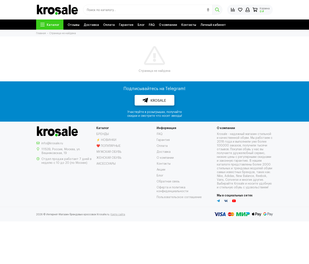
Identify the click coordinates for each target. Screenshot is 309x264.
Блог (141, 24)
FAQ (152, 24)
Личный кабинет (213, 24)
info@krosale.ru (52, 143)
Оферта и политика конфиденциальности (172, 189)
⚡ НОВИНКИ (106, 140)
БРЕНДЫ (102, 134)
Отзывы (73, 24)
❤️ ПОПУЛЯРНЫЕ (108, 145)
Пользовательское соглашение (179, 197)
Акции (161, 169)
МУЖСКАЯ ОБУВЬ (109, 151)
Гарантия (126, 24)
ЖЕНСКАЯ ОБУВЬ (109, 157)
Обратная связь (168, 181)
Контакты (188, 24)
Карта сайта (118, 214)
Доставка (91, 24)
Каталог (49, 24)
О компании (168, 24)
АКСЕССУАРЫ (106, 163)
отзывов (223, 149)
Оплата (109, 24)
